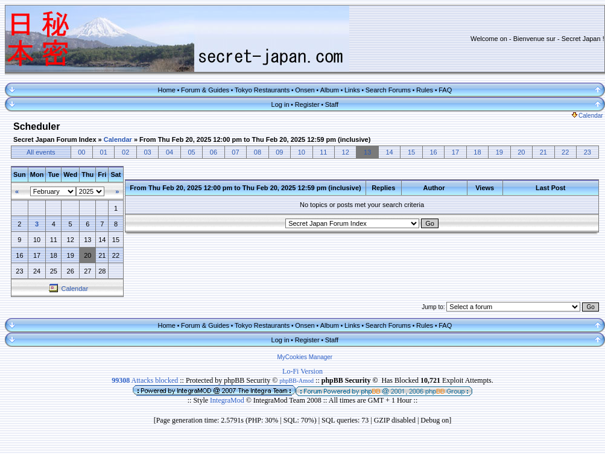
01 (103, 152)
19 (499, 152)
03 (147, 152)
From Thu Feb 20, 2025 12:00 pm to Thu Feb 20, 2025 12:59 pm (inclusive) (254, 139)
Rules (424, 90)
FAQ (445, 90)
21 (543, 152)
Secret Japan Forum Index (55, 139)
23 (587, 152)
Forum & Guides (205, 90)
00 (81, 152)
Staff (331, 104)
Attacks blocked (145, 380)
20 (521, 152)
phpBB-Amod (296, 380)
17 (455, 152)
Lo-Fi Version (302, 371)
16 (433, 152)
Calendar (587, 115)
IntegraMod (228, 400)
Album (329, 90)
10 (301, 152)
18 (477, 152)
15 (411, 152)
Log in (280, 104)
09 (279, 152)
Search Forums (388, 90)
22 (565, 152)
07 (235, 152)
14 (389, 152)
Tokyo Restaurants (262, 90)
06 (213, 152)
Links (352, 90)
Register (307, 104)
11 (323, 152)
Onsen (304, 90)
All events (41, 152)
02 (125, 152)
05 (191, 152)
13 (367, 152)
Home (167, 90)
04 (169, 152)
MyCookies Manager (305, 357)
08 (257, 152)
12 (345, 152)
